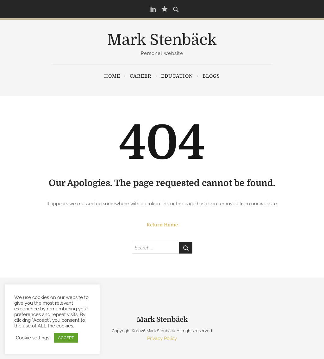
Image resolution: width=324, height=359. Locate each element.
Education (177, 76)
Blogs (211, 76)
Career (141, 76)
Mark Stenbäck (162, 40)
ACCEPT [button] (66, 337)
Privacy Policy (162, 338)
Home (112, 76)
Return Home (162, 225)
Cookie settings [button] (32, 337)
